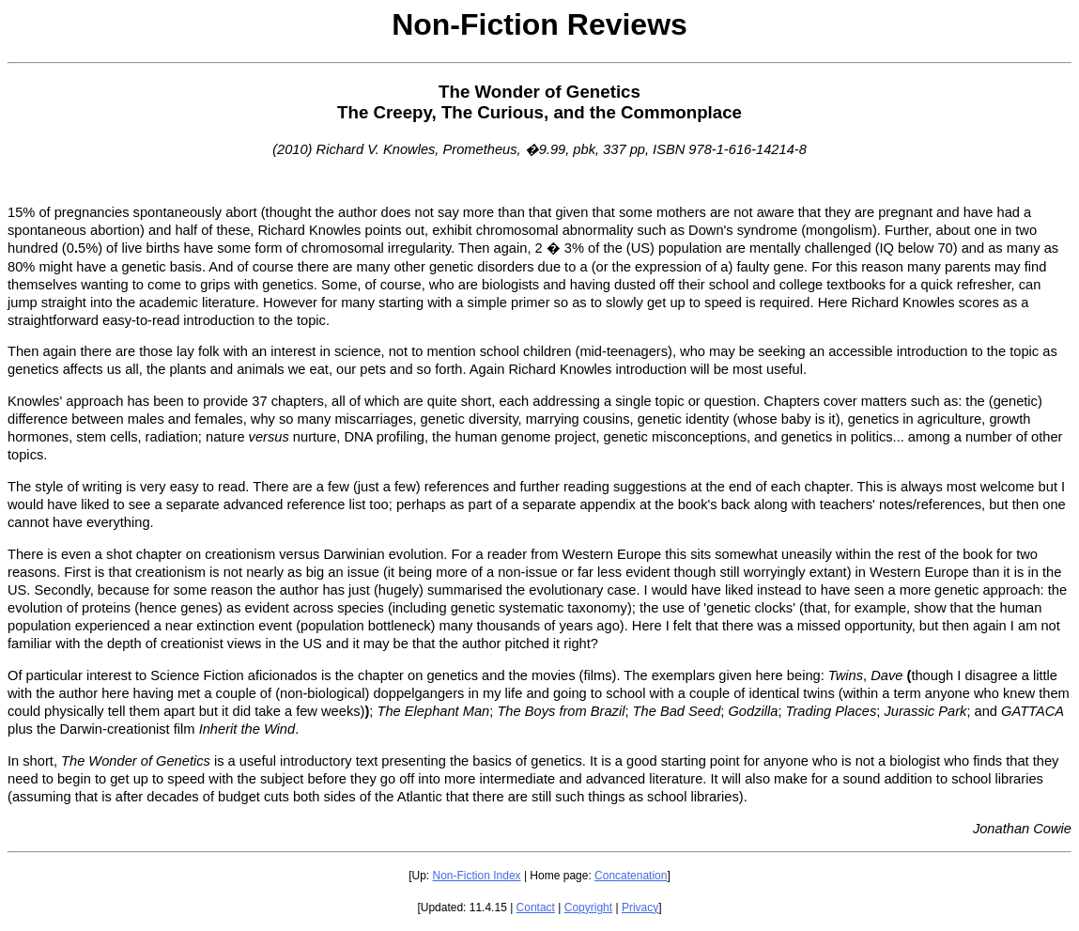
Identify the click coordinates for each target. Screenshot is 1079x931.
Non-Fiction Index (477, 875)
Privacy (640, 907)
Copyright (588, 907)
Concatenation (630, 875)
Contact (535, 907)
